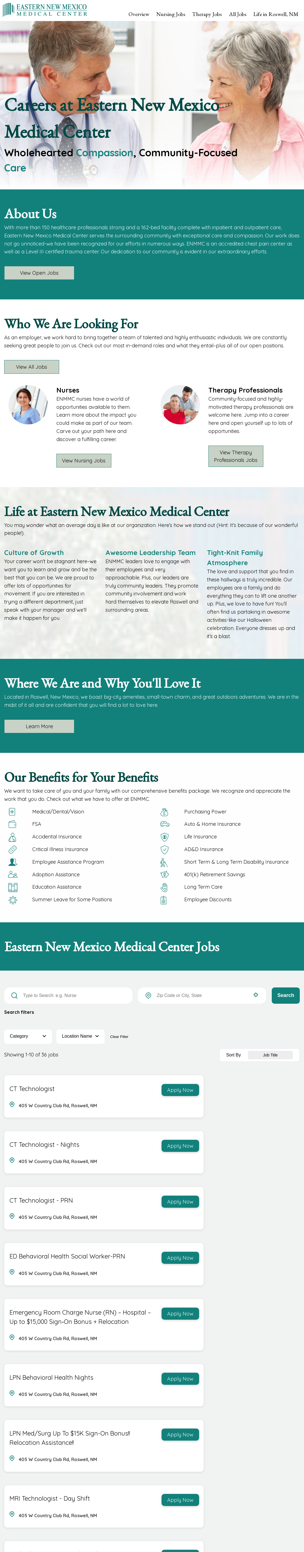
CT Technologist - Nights (198, 1089)
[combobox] (202, 995)
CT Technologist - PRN (40, 1146)
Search (285, 995)
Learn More (39, 726)
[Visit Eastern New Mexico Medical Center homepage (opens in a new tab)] (45, 9)
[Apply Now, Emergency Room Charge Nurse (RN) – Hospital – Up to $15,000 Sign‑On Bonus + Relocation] (122, 1213)
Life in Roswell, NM (275, 14)
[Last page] (264, 1453)
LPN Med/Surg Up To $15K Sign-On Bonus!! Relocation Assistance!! (47, 1307)
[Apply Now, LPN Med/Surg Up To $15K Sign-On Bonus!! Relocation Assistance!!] (122, 1298)
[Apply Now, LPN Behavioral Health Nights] (276, 1213)
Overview (138, 14)
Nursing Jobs (170, 14)
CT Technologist (31, 1089)
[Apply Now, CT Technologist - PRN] (122, 1147)
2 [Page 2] (217, 1452)
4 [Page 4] (239, 1452)
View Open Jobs (39, 273)
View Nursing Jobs (84, 460)
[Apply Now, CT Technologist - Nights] (276, 1090)
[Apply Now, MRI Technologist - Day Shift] (276, 1298)
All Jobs (238, 14)
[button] (256, 994)
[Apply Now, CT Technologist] (122, 1090)
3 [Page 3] (228, 1452)
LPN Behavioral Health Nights (205, 1213)
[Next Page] (251, 1453)
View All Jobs (32, 367)
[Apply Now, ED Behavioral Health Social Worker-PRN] (276, 1147)
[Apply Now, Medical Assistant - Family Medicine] (122, 1374)
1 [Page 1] (206, 1452)
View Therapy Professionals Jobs (236, 456)
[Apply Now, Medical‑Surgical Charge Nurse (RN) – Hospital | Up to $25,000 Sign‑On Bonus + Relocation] (276, 1374)
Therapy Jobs (207, 14)
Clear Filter (119, 1037)
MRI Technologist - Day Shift (203, 1298)
